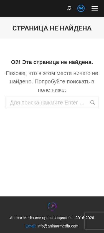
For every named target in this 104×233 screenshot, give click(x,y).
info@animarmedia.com (57, 226)
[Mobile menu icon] (94, 8)
